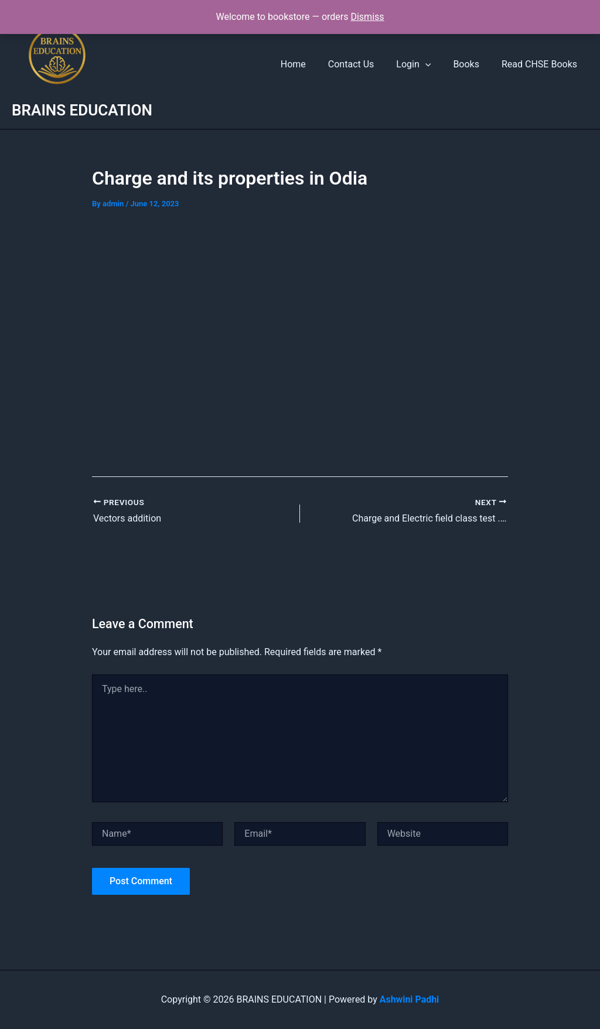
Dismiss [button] (367, 16)
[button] (434, 64)
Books (471, 64)
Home (309, 64)
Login (422, 64)
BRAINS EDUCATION (82, 110)
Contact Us (363, 64)
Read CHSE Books (541, 64)
